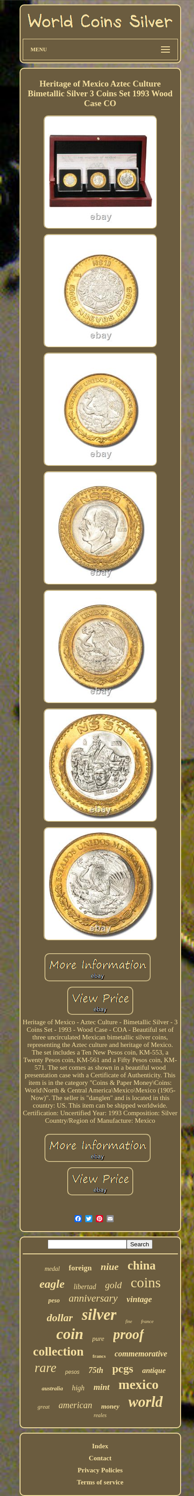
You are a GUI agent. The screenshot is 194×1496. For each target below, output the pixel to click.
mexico (139, 1384)
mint (102, 1387)
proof (128, 1334)
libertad (85, 1286)
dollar (60, 1317)
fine (128, 1321)
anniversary (93, 1298)
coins (146, 1282)
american (75, 1405)
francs (99, 1356)
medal (52, 1268)
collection (58, 1351)
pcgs (122, 1369)
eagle (52, 1284)
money (110, 1406)
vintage (139, 1299)
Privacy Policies (100, 1470)
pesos (72, 1372)
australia (52, 1388)
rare (45, 1367)
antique (154, 1370)
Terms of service (100, 1482)
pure (98, 1338)
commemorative (141, 1353)
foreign (80, 1268)
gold (113, 1285)
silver (99, 1314)
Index (100, 1446)
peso (54, 1300)
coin (69, 1334)
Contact (100, 1458)
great (43, 1406)
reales (100, 1415)
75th (95, 1370)
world (145, 1402)
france (147, 1321)
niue (110, 1266)
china (142, 1265)
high (78, 1388)
